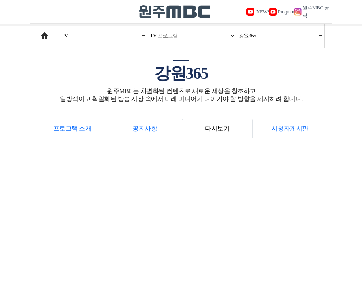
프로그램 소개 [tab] (72, 128)
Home (37, 31)
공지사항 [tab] (144, 128)
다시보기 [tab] (217, 128)
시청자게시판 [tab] (290, 128)
